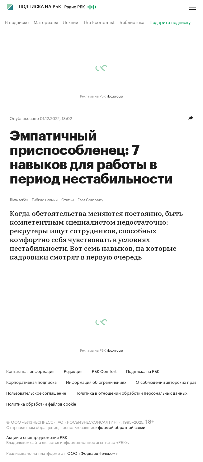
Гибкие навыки (45, 199)
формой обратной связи (121, 427)
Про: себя (19, 199)
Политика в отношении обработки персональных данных (131, 392)
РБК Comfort (104, 371)
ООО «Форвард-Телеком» (92, 453)
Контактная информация (30, 371)
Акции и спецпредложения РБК (36, 437)
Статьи (67, 199)
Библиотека (132, 22)
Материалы (46, 22)
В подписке (17, 22)
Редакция (73, 371)
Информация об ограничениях (96, 382)
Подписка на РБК (142, 371)
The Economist (99, 22)
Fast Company (90, 199)
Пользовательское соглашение (36, 392)
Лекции (70, 22)
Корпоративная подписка (31, 382)
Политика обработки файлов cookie (41, 403)
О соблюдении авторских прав (166, 382)
